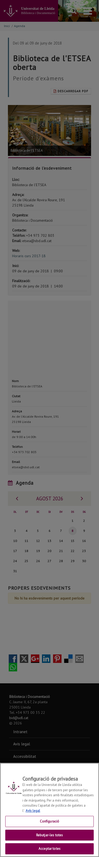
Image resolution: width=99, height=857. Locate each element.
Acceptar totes (49, 848)
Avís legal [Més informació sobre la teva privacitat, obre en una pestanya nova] (33, 810)
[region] (49, 810)
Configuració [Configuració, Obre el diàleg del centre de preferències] (49, 821)
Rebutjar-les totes (49, 835)
